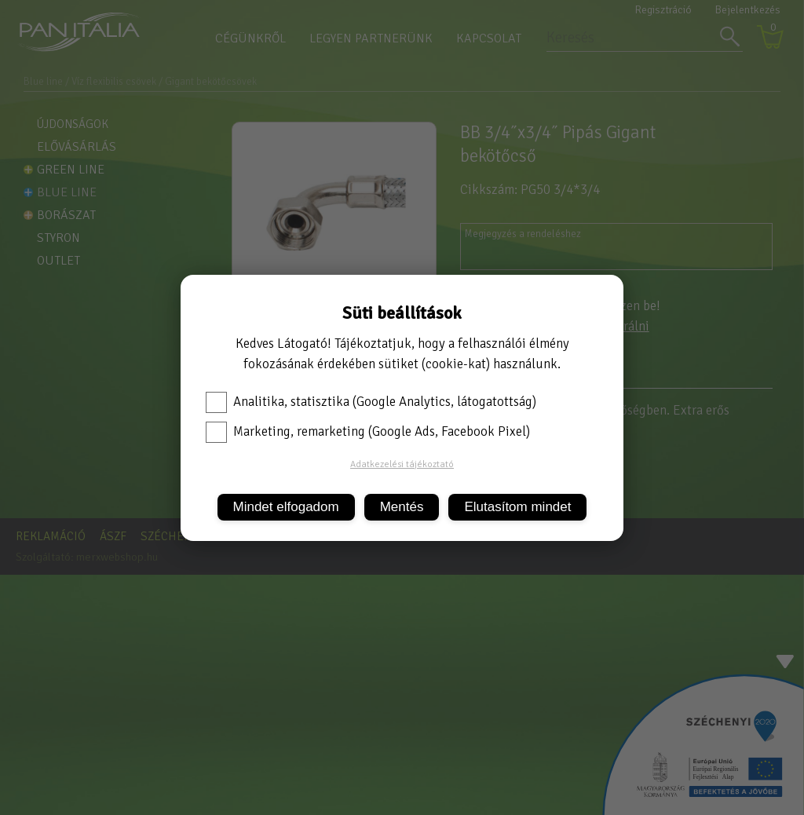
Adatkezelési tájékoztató (402, 464)
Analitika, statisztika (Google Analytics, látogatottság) (371, 402)
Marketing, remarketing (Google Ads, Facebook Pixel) (368, 432)
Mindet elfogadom (286, 506)
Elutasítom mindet (517, 506)
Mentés (402, 506)
